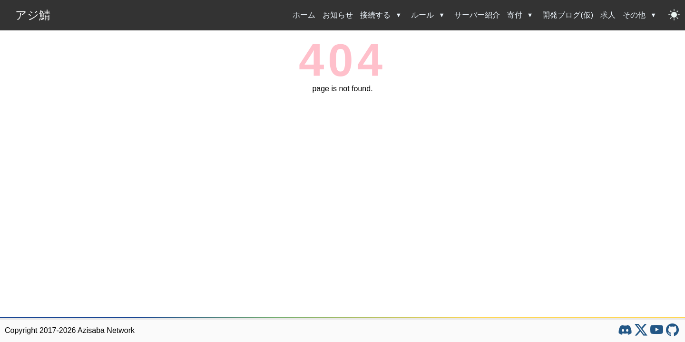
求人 (608, 15)
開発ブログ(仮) (567, 15)
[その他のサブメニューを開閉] (654, 15)
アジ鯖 (32, 15)
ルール (422, 15)
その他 (634, 15)
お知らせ (338, 15)
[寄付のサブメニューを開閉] (531, 15)
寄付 (514, 15)
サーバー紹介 (477, 15)
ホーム (304, 15)
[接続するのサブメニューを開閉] (399, 15)
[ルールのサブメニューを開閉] (443, 15)
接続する (375, 15)
